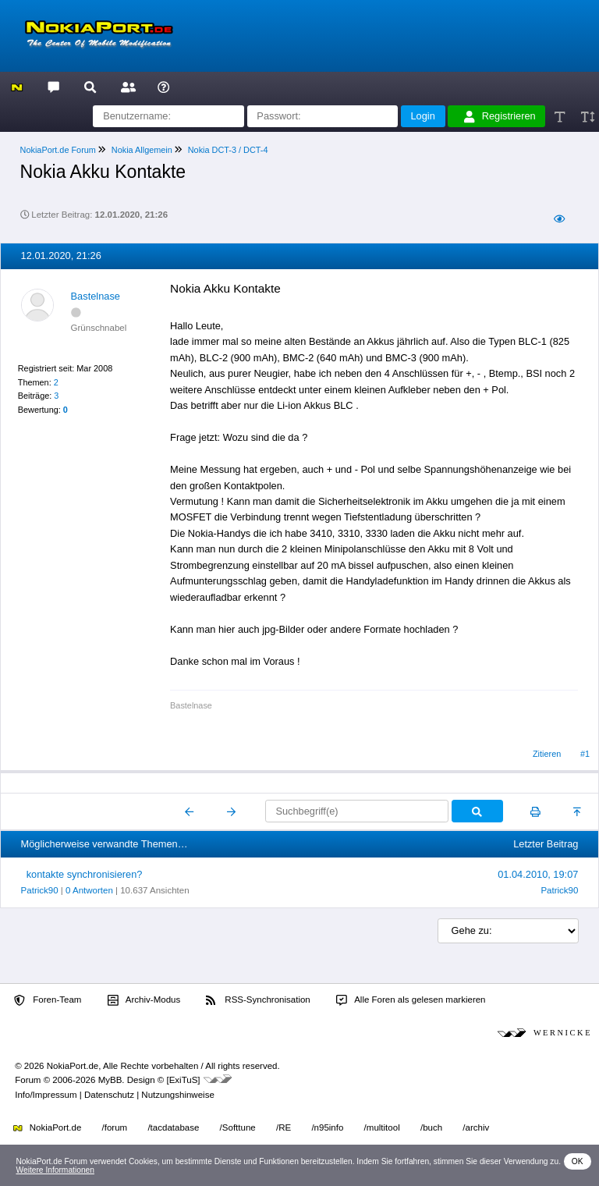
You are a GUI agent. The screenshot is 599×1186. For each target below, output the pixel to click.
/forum (115, 1127)
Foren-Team (47, 1000)
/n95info (327, 1127)
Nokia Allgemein (142, 149)
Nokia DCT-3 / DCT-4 (228, 149)
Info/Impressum (45, 1094)
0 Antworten (89, 890)
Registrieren (500, 116)
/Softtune (238, 1127)
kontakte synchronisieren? (85, 874)
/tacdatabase (173, 1127)
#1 (585, 753)
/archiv (476, 1127)
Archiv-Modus (144, 1000)
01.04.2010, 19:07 (538, 874)
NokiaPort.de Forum (58, 149)
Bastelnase (95, 296)
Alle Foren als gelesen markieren (411, 1000)
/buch (431, 1127)
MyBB (110, 1080)
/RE (283, 1127)
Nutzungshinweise (177, 1094)
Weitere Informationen (55, 1170)
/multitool (382, 1127)
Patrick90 (39, 890)
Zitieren (547, 753)
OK (577, 1161)
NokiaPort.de (47, 1127)
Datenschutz (109, 1094)
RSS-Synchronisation (258, 1000)
